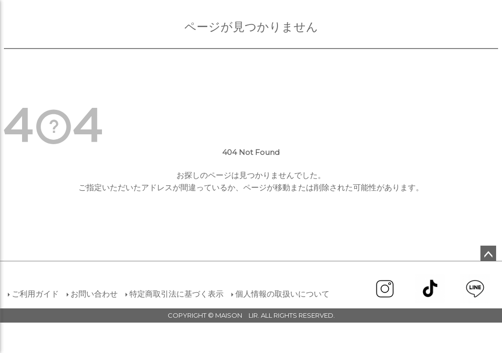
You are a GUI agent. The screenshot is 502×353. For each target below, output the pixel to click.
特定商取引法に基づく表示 (176, 294)
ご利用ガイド (35, 294)
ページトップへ (488, 253)
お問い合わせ (94, 294)
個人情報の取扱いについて (282, 294)
